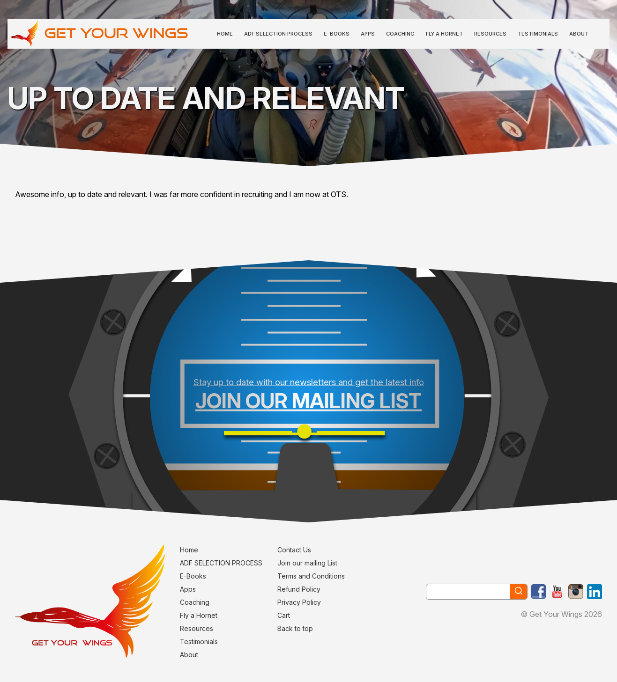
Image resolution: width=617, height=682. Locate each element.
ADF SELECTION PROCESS (278, 33)
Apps (368, 33)
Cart (283, 615)
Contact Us (294, 550)
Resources (490, 33)
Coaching (400, 33)
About (578, 33)
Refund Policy (298, 589)
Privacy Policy (299, 602)
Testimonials (538, 33)
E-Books (336, 33)
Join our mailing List (307, 563)
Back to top (295, 628)
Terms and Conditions (311, 576)
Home (225, 33)
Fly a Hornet (444, 33)
